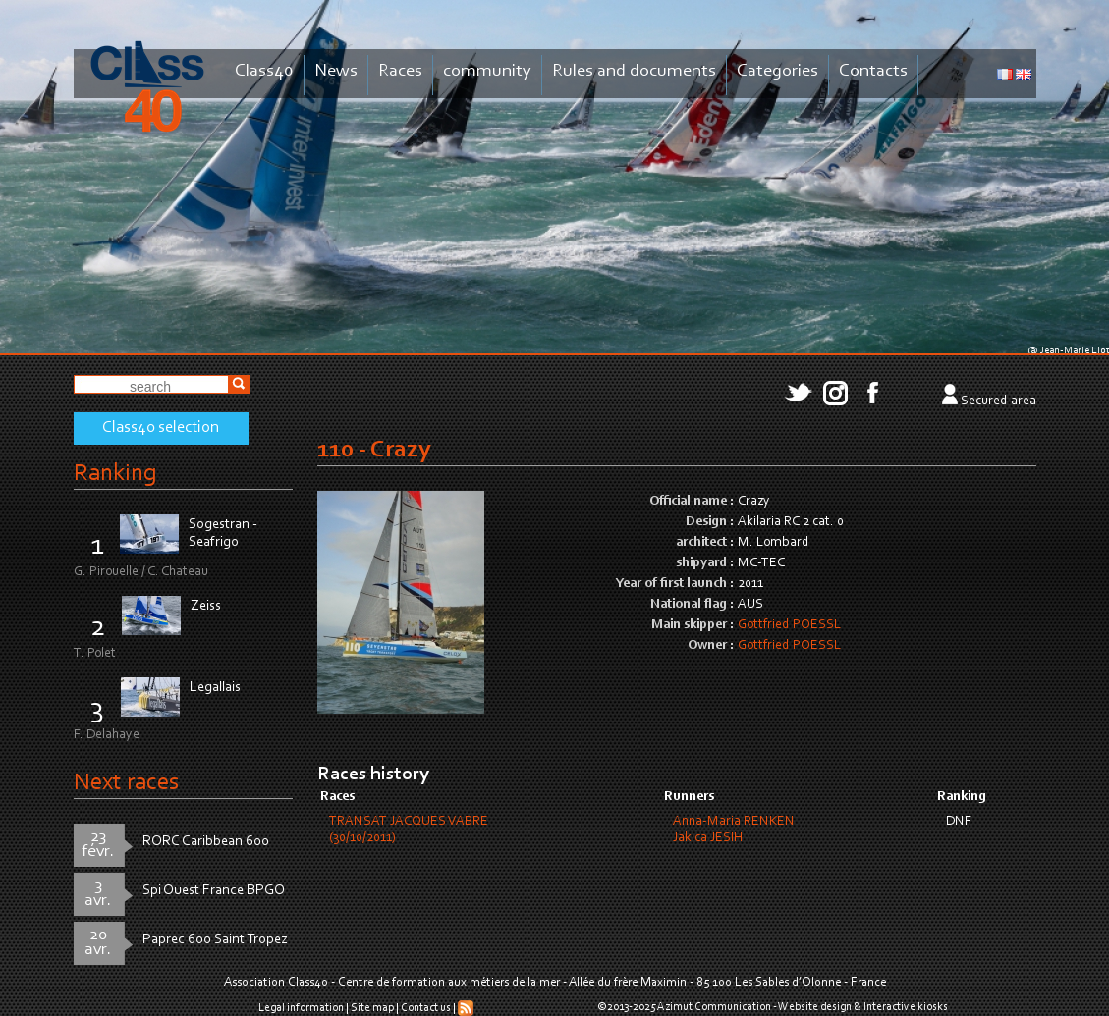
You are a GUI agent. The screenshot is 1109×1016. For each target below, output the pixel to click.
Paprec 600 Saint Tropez (215, 940)
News (336, 71)
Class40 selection (160, 428)
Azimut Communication (714, 1007)
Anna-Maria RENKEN (734, 822)
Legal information (301, 1008)
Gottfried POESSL (789, 625)
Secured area (998, 401)
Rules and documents (634, 71)
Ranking (115, 473)
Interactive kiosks (905, 1007)
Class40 (264, 71)
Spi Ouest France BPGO (213, 890)
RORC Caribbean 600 (205, 841)
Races (400, 71)
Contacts (873, 71)
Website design (815, 1007)
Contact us (426, 1008)
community (487, 71)
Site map (372, 1008)
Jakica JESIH (708, 838)
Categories (777, 71)
